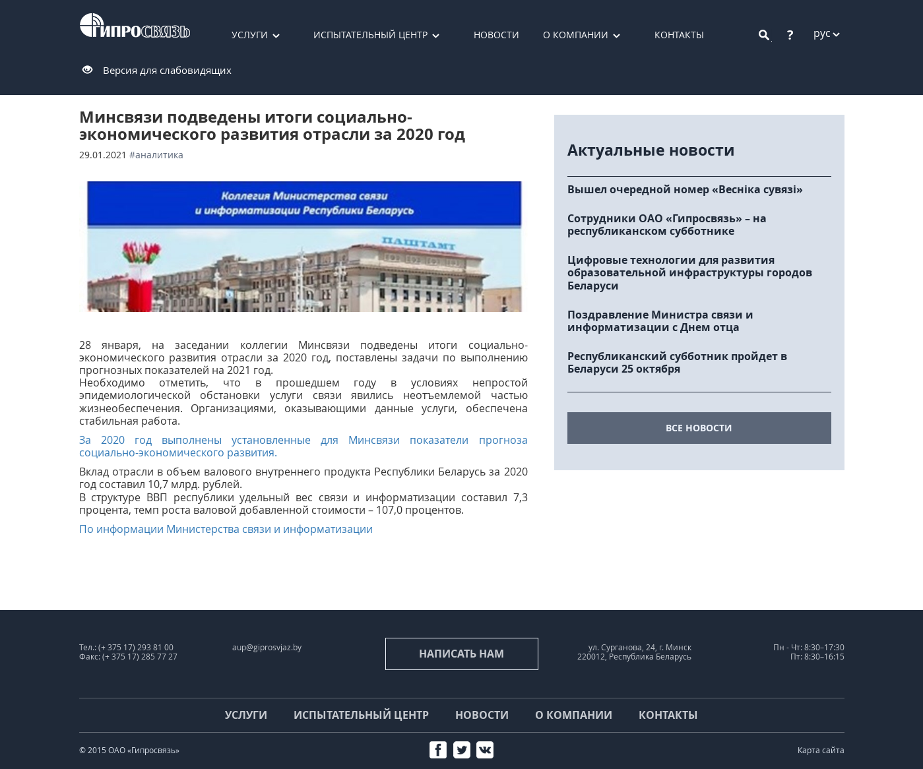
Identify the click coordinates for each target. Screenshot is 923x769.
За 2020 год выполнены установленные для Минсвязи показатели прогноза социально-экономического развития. (303, 446)
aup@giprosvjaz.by (267, 647)
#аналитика (156, 154)
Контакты (679, 34)
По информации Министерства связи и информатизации (226, 529)
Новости (496, 34)
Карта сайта (821, 750)
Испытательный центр (370, 34)
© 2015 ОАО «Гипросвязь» (129, 750)
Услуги (250, 34)
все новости (699, 427)
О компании (575, 34)
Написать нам (461, 653)
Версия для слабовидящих (167, 70)
